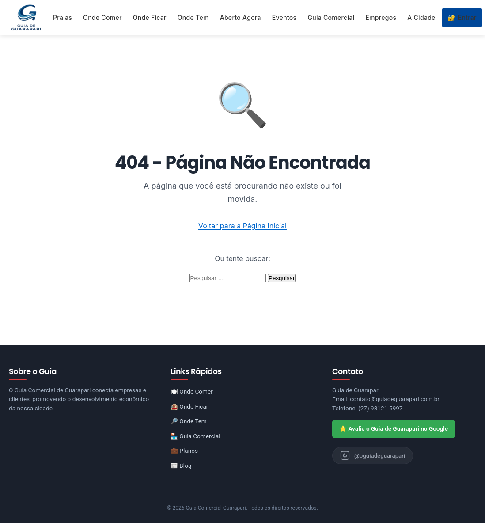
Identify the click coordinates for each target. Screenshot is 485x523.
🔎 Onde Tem (189, 420)
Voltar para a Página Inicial (242, 225)
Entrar (462, 18)
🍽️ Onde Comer (192, 391)
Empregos (380, 17)
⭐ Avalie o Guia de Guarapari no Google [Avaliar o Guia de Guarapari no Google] (393, 428)
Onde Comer (102, 17)
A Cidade (421, 17)
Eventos (284, 17)
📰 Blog (181, 465)
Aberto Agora (240, 17)
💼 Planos (184, 450)
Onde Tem (193, 17)
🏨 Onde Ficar (189, 406)
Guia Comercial (330, 17)
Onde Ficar (150, 17)
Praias (62, 17)
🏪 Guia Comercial (195, 436)
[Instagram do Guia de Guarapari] (374, 456)
